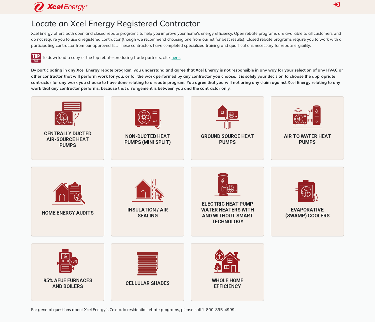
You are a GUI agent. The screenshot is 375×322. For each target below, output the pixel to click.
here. (176, 57)
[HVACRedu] (60, 7)
